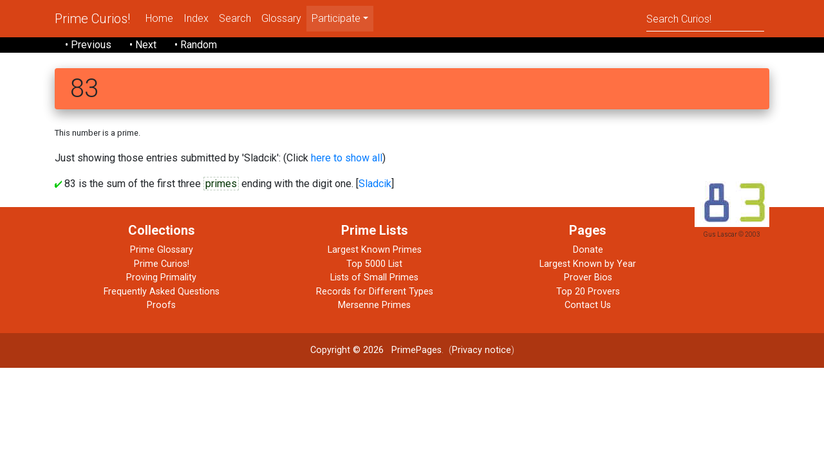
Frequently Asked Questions (162, 291)
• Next (142, 45)
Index (196, 18)
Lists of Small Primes (374, 277)
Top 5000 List (374, 264)
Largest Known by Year (587, 264)
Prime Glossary (161, 249)
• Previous (88, 45)
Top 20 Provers (588, 291)
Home (159, 18)
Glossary (281, 18)
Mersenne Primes (374, 305)
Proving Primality (161, 277)
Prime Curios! (92, 18)
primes (221, 183)
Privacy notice (481, 350)
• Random (195, 45)
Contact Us (588, 305)
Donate (588, 249)
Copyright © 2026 (347, 350)
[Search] (705, 18)
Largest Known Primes (375, 249)
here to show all (346, 158)
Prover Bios (588, 277)
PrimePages (416, 350)
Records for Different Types (374, 291)
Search (235, 18)
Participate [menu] (336, 18)
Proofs (161, 305)
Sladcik (375, 183)
